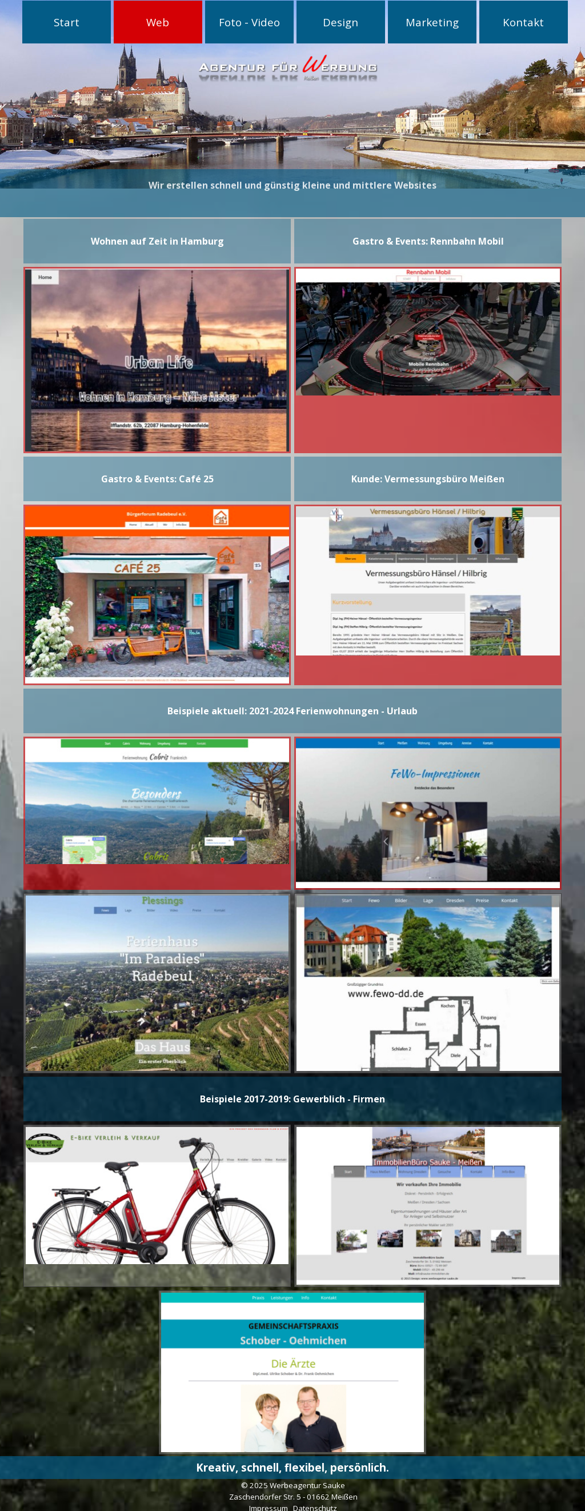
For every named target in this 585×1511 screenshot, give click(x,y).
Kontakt (523, 22)
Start (66, 22)
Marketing (432, 22)
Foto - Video (249, 22)
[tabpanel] (292, 177)
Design (340, 22)
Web (157, 22)
